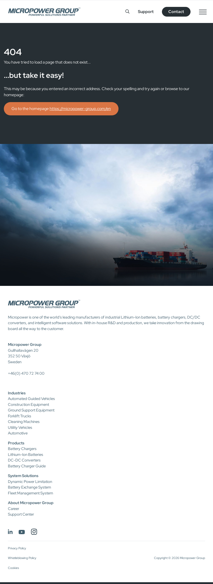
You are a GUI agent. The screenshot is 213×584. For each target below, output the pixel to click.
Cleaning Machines (24, 421)
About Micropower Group (30, 502)
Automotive (18, 433)
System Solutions (23, 475)
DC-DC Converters (24, 460)
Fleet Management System (30, 493)
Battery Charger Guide (27, 466)
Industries (17, 393)
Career (13, 508)
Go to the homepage (61, 108)
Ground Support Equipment (31, 410)
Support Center (21, 514)
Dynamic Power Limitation (30, 481)
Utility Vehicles (20, 427)
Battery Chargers (22, 448)
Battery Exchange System (29, 487)
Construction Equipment (28, 404)
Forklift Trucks (19, 416)
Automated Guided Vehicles (31, 398)
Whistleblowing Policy (22, 558)
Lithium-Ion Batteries (25, 454)
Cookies (13, 568)
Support (146, 11)
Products (16, 443)
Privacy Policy (17, 548)
